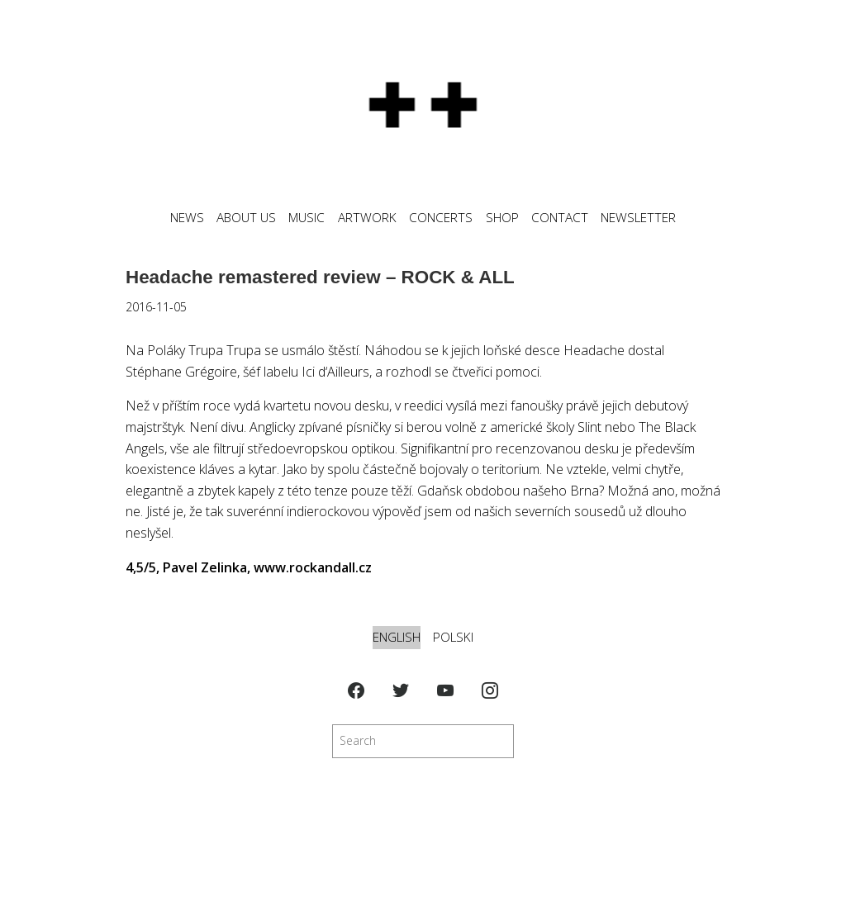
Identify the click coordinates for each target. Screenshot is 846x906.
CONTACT (559, 217)
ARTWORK (367, 217)
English (397, 637)
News (187, 217)
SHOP (502, 217)
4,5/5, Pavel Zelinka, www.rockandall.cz (249, 567)
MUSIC (306, 217)
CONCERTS (441, 217)
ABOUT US (246, 217)
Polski (453, 637)
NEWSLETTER (638, 217)
